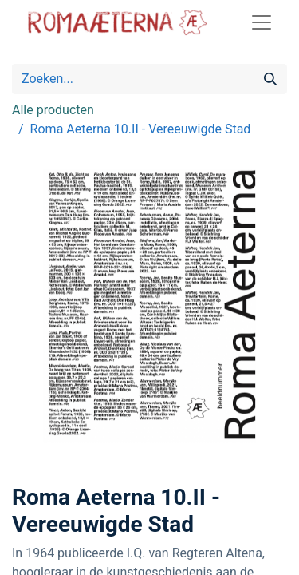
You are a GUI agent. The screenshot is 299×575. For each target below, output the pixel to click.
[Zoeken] (270, 79)
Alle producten (53, 109)
